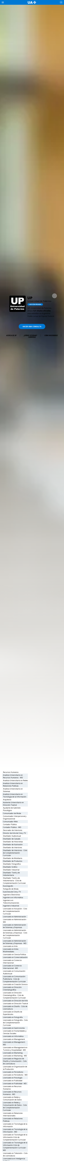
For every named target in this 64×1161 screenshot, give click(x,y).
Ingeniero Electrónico (11, 894)
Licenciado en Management (14, 1039)
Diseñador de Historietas (13, 841)
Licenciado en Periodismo (13, 1072)
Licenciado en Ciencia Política (14, 954)
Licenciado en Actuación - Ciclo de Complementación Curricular (15, 911)
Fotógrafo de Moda (10, 889)
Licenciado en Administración (14, 916)
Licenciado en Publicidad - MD (15, 1083)
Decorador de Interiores (12, 830)
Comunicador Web (10, 821)
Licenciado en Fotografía (13, 1017)
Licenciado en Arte (10, 946)
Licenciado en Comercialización (15, 957)
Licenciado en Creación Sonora (15, 984)
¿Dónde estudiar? (30, 335)
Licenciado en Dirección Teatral (15, 1003)
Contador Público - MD (12, 827)
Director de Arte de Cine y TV (14, 833)
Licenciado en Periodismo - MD (15, 1075)
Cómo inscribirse (51, 335)
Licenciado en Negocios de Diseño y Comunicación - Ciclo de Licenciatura (15, 1061)
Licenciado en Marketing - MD (15, 1056)
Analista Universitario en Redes (15, 780)
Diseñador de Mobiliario (12, 858)
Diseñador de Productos (12, 861)
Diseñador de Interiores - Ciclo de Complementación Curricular (15, 853)
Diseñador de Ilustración (13, 844)
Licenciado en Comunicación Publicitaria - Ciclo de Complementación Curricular (14, 979)
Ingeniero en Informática (13, 897)
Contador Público (10, 824)
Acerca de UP (11, 335)
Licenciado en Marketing (13, 1053)
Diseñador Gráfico (10, 867)
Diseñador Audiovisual (12, 836)
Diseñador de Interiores (12, 847)
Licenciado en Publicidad (12, 1080)
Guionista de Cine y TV (12, 892)
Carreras (32, 337)
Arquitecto (7, 799)
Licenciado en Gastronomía (14, 1028)
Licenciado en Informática (13, 1036)
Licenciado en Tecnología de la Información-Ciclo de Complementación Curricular (15, 1137)
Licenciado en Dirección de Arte (15, 1000)
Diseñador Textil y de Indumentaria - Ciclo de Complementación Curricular (14, 880)
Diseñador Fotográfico (12, 864)
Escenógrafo (8, 886)
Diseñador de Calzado (11, 839)
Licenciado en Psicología (12, 1078)
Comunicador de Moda (12, 813)
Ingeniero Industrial (11, 906)
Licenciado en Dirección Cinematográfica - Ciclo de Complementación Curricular (14, 995)
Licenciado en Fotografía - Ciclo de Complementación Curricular (15, 1022)
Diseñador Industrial (11, 870)
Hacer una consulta (32, 326)
